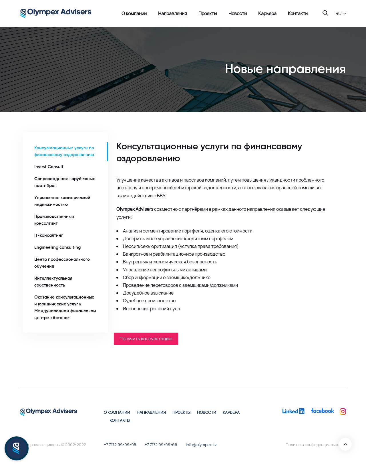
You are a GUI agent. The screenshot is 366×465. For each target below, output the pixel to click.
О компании (117, 412)
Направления (151, 412)
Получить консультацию (146, 338)
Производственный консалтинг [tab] (54, 220)
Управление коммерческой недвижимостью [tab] (62, 201)
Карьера (231, 412)
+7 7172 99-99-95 (120, 444)
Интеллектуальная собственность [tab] (53, 281)
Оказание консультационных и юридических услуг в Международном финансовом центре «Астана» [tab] (65, 307)
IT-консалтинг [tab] (48, 235)
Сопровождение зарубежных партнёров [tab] (64, 182)
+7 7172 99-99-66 (161, 444)
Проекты (181, 412)
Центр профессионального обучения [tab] (62, 263)
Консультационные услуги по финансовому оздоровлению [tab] (64, 151)
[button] (340, 13)
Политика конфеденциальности (316, 444)
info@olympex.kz (201, 444)
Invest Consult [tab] (48, 167)
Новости (206, 412)
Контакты (120, 420)
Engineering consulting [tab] (57, 247)
